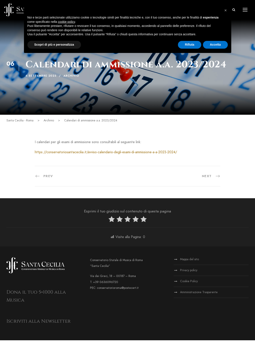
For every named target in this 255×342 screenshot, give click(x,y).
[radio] (112, 222)
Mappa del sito (189, 261)
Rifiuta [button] (189, 44)
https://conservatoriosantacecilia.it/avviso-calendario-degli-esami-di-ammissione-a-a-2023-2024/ (106, 154)
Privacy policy (188, 272)
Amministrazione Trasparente (199, 294)
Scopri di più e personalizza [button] (54, 44)
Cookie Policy (189, 283)
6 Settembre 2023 (40, 77)
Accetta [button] (215, 44)
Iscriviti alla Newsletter (38, 323)
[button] (225, 10)
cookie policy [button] (66, 21)
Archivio (71, 77)
